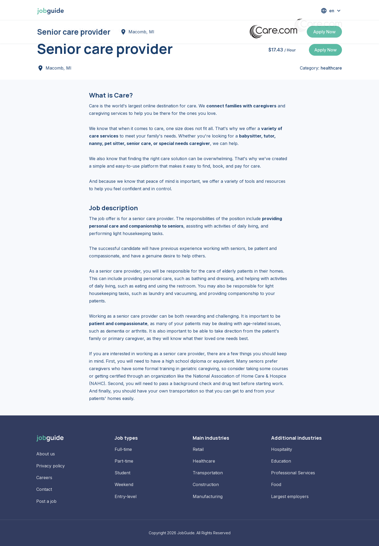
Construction (206, 484)
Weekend (124, 484)
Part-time (124, 461)
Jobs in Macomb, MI (84, 30)
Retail (198, 449)
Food (276, 484)
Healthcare (204, 461)
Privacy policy (50, 465)
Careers (44, 477)
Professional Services (293, 472)
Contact (44, 489)
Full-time (123, 449)
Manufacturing (208, 496)
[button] (331, 10)
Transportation (208, 472)
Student (122, 472)
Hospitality (281, 449)
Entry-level (125, 496)
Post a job (46, 501)
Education (281, 461)
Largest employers (290, 496)
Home (43, 30)
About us (45, 453)
